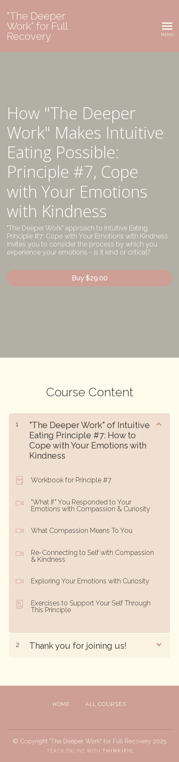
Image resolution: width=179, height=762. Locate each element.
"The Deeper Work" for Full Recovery (37, 26)
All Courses (105, 704)
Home (61, 704)
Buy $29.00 (90, 278)
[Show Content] (158, 423)
